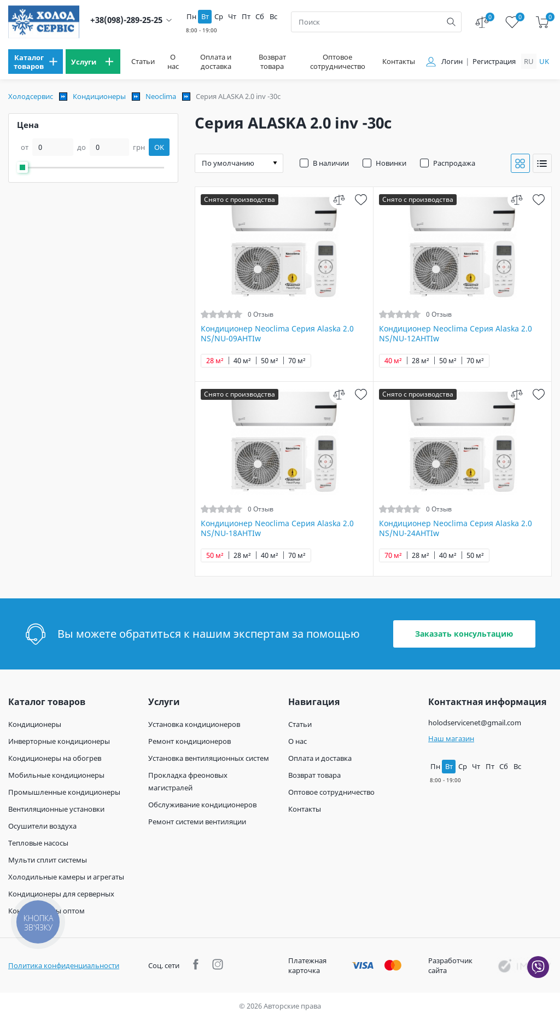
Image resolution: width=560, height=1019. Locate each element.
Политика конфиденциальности (63, 965)
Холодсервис (30, 96)
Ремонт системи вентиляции (197, 821)
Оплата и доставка (215, 62)
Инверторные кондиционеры (59, 741)
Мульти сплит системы (47, 860)
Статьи (143, 61)
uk (544, 61)
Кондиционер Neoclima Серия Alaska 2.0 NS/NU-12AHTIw (455, 333)
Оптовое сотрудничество (337, 62)
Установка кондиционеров (194, 724)
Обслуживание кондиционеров (202, 805)
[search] (451, 22)
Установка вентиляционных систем (208, 758)
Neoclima (160, 96)
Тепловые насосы (38, 843)
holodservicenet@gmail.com (474, 722)
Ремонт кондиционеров (189, 741)
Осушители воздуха (42, 826)
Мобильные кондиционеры (56, 775)
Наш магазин (451, 738)
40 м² (242, 360)
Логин (452, 61)
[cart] (542, 22)
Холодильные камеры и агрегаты (66, 877)
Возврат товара (272, 62)
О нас (173, 62)
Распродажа (454, 163)
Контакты (398, 61)
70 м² (297, 360)
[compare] (338, 199)
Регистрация (494, 61)
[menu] (35, 61)
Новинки (391, 163)
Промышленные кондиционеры (64, 792)
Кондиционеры (99, 96)
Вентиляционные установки (56, 809)
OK (159, 147)
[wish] (360, 199)
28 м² (215, 360)
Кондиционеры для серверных (61, 894)
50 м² (269, 360)
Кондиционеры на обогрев (54, 758)
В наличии (331, 163)
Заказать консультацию (464, 633)
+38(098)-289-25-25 (126, 20)
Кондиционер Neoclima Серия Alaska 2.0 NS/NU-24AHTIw (455, 528)
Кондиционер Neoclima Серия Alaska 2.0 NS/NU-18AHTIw (277, 528)
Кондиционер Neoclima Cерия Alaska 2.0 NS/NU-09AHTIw (277, 333)
